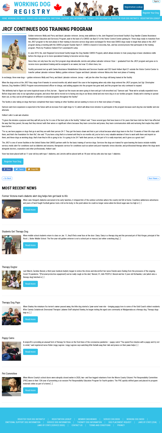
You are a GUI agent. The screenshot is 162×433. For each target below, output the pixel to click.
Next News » (154, 178)
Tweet (20, 169)
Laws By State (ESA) (147, 422)
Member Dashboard (87, 419)
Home (4, 18)
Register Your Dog (151, 13)
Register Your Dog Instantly (125, 18)
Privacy (121, 425)
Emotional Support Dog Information (68, 18)
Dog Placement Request (119, 422)
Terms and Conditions (100, 425)
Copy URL (33, 169)
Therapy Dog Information (99, 18)
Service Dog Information (38, 18)
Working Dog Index (17, 18)
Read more (30, 209)
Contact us (77, 425)
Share (7, 169)
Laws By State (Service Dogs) (51, 425)
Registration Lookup (133, 7)
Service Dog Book (111, 419)
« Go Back (7, 178)
